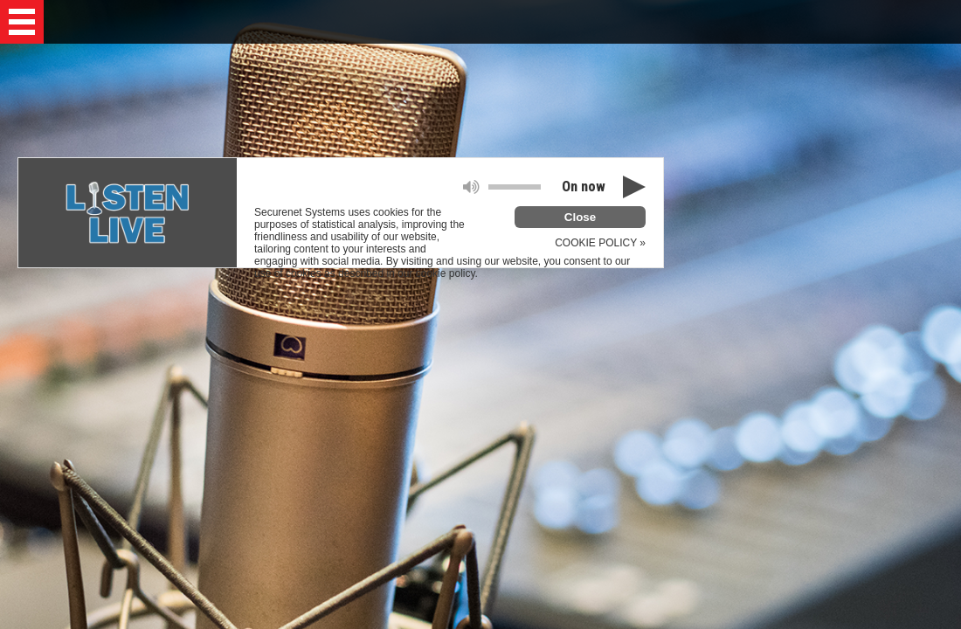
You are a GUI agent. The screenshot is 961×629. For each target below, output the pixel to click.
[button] (22, 22)
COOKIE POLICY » (600, 243)
